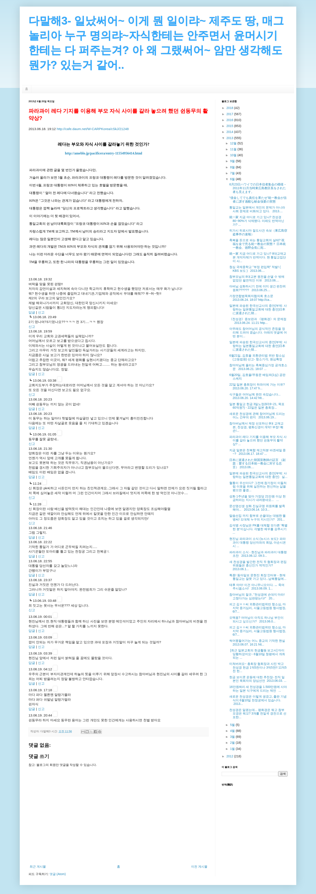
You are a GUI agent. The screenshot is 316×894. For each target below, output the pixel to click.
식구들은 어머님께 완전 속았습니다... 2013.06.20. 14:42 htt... (255, 396)
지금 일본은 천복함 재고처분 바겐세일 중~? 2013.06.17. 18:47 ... (257, 452)
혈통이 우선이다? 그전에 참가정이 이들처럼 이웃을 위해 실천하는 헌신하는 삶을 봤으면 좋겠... (258, 486)
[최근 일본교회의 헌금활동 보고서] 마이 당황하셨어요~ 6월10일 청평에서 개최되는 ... (257, 654)
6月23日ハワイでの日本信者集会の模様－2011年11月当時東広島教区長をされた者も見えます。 (258, 188)
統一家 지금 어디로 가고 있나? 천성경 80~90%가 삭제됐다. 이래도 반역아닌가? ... (256, 220)
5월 (233, 725)
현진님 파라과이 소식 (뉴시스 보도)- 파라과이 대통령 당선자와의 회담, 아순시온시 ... (257, 542)
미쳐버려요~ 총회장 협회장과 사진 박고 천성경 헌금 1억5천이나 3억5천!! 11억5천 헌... (258, 667)
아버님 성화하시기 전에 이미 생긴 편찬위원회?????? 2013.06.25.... (257, 288)
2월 (233, 742)
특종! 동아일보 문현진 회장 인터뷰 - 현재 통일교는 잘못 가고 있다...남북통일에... (257, 577)
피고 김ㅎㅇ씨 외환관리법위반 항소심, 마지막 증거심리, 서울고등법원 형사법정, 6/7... (257, 607)
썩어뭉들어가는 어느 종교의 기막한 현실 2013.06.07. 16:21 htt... (258, 642)
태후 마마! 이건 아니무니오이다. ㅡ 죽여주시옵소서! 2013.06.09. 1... (256, 586)
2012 (230, 756)
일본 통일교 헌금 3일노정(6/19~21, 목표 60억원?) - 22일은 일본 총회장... (256, 406)
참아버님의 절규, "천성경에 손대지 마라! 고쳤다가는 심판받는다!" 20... (257, 596)
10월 (233, 155)
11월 (233, 149)
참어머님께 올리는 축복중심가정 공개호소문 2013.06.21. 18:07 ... (258, 367)
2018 (230, 108)
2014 (230, 132)
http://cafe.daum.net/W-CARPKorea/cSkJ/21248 (93, 129)
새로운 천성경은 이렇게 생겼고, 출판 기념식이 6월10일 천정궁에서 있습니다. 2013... (258, 700)
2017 (230, 114)
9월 (233, 161)
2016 (230, 120)
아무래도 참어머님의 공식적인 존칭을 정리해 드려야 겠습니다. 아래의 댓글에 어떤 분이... (258, 332)
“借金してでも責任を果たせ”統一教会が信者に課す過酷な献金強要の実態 (258, 199)
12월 (233, 143)
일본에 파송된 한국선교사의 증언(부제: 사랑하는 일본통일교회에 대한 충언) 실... (258, 475)
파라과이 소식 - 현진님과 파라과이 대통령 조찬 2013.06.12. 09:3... (258, 554)
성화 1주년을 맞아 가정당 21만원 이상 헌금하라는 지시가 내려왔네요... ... (257, 498)
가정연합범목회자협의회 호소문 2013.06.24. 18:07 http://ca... (252, 297)
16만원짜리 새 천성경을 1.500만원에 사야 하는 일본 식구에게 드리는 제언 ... (258, 688)
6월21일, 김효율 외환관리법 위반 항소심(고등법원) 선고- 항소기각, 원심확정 (257, 357)
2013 (230, 138)
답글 (32, 312)
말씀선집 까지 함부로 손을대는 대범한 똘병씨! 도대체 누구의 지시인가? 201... (257, 517)
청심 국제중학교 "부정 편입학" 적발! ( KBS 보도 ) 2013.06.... (255, 268)
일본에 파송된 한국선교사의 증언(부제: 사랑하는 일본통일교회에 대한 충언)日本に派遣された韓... (258, 309)
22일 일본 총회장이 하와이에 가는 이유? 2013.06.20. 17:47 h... (258, 386)
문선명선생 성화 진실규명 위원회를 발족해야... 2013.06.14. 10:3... (257, 507)
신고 (41, 312)
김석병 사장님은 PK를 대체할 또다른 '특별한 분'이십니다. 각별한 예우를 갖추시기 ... (258, 529)
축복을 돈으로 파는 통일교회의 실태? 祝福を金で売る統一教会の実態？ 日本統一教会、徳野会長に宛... (257, 243)
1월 (233, 749)
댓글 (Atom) (58, 874)
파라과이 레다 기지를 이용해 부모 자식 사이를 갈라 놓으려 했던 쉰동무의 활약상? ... (258, 440)
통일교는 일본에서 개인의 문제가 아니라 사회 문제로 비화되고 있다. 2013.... (257, 209)
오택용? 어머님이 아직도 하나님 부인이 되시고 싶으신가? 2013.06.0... (256, 619)
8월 (233, 167)
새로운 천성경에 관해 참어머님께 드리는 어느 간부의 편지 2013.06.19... (257, 415)
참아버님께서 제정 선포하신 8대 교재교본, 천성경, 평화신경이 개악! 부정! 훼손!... (256, 427)
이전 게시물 (199, 866)
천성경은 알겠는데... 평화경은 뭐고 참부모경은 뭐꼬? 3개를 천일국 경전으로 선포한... (257, 713)
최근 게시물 (38, 866)
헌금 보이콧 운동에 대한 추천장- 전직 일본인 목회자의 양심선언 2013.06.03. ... (257, 679)
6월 (233, 179)
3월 (233, 736)
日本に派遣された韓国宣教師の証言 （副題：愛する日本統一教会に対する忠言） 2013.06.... (257, 463)
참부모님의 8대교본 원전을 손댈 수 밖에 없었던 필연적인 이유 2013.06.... (256, 278)
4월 (233, 731)
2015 (230, 126)
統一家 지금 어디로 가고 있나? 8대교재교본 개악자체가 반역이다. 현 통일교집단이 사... (257, 257)
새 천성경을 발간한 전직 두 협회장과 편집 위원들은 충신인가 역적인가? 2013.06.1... (258, 565)
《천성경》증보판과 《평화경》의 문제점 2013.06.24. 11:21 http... (257, 321)
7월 (233, 173)
